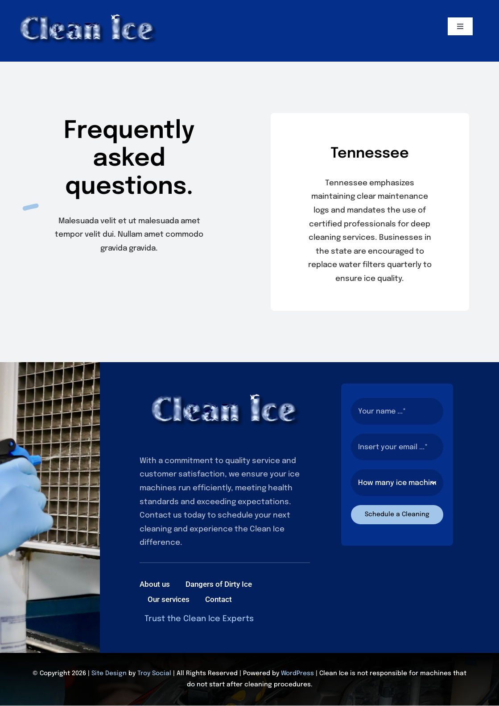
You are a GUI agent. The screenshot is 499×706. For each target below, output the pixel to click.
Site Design (109, 673)
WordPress (297, 673)
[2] (87, 8)
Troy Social (154, 673)
